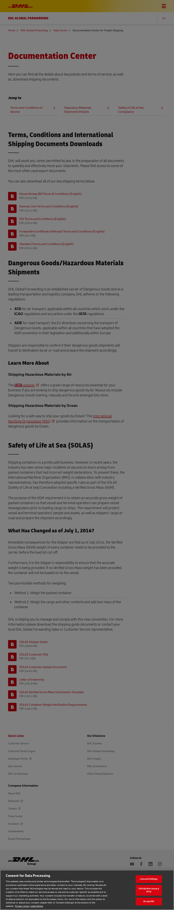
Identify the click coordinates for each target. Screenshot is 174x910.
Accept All (148, 901)
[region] (87, 890)
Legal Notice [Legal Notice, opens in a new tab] (36, 906)
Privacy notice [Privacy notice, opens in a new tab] (22, 906)
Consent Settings (149, 879)
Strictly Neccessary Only (149, 890)
